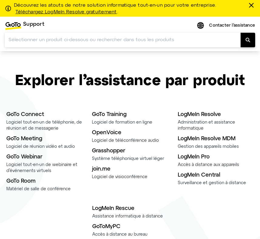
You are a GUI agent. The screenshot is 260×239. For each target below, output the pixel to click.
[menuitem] (24, 26)
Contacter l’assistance (232, 26)
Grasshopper (108, 151)
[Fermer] (252, 5)
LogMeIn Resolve (199, 114)
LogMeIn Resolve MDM (206, 138)
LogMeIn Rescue (113, 208)
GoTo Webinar (24, 157)
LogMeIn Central (199, 175)
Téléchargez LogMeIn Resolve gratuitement (66, 12)
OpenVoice (106, 132)
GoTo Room (20, 181)
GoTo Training (109, 114)
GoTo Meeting (24, 138)
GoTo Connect (25, 114)
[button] (201, 26)
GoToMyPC (106, 226)
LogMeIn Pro (194, 157)
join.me (101, 169)
